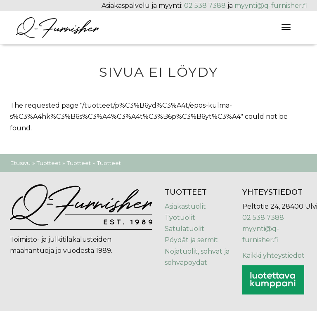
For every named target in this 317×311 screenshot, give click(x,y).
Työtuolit (180, 217)
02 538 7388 (205, 5)
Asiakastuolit (185, 206)
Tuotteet (49, 163)
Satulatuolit (184, 229)
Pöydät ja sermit (191, 240)
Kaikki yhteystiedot (273, 255)
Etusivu (20, 163)
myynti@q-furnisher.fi (270, 5)
